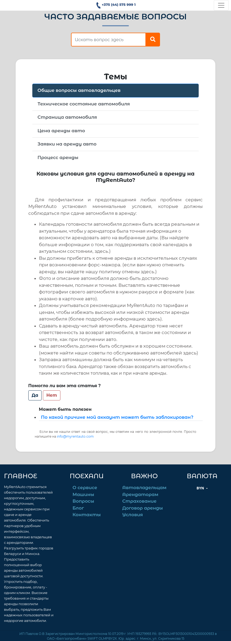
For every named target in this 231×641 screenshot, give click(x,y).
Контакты (87, 514)
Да (35, 395)
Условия (132, 514)
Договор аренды (142, 508)
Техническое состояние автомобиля (84, 103)
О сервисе (85, 487)
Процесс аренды (58, 157)
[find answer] (108, 39)
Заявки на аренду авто (67, 144)
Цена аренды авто (61, 130)
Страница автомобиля (67, 117)
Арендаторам (140, 494)
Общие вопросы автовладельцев (79, 90)
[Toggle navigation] (221, 5)
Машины (83, 494)
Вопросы (83, 501)
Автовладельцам (144, 487)
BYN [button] (201, 488)
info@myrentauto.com (75, 436)
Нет (51, 395)
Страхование (139, 501)
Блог (78, 508)
